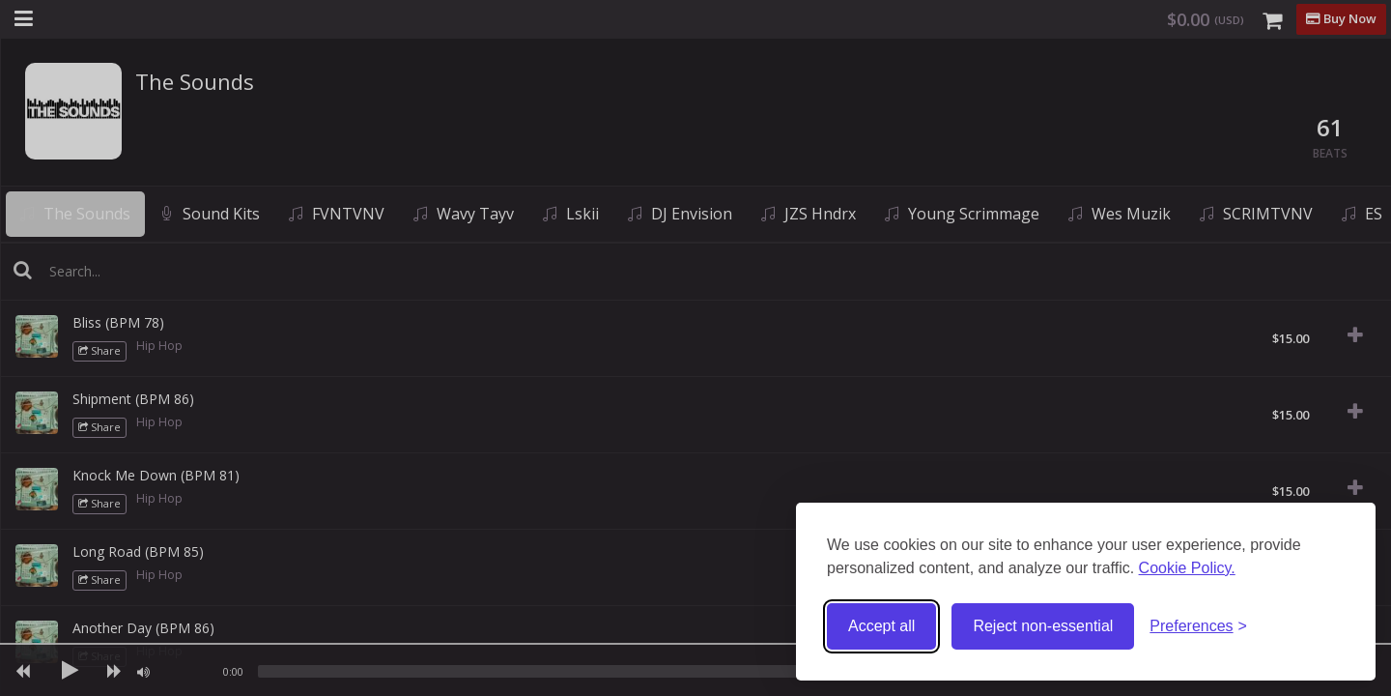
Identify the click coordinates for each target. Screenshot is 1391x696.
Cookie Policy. (1187, 568)
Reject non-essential (1043, 626)
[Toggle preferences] (1198, 627)
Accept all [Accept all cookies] (881, 626)
